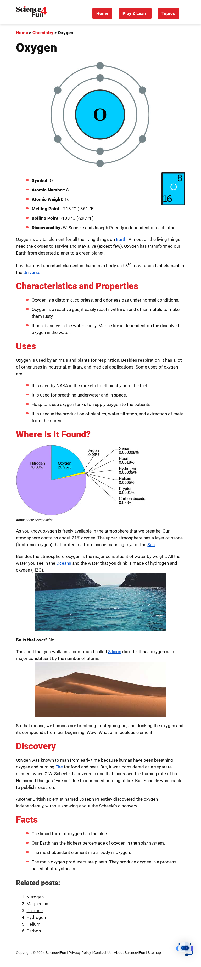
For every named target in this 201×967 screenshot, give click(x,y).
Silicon (114, 651)
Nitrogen (35, 897)
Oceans (63, 563)
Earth (121, 239)
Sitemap (154, 953)
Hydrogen (36, 917)
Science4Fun (56, 953)
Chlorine (34, 910)
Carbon (33, 931)
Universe (31, 272)
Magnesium (38, 903)
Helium (33, 924)
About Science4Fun (129, 953)
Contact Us (102, 953)
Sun (151, 544)
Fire (59, 767)
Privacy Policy (80, 953)
